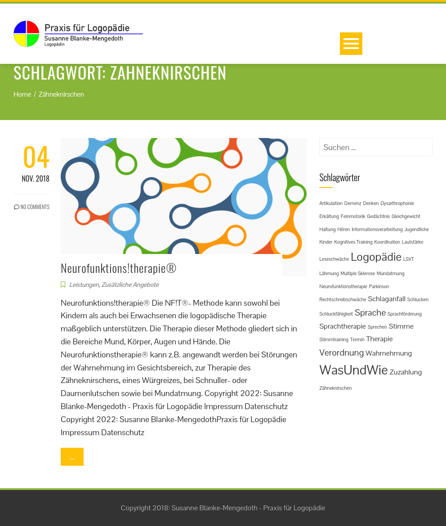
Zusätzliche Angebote (129, 285)
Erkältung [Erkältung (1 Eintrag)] (329, 216)
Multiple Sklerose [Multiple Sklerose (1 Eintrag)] (357, 273)
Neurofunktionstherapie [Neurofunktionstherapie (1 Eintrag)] (343, 286)
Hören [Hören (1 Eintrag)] (343, 229)
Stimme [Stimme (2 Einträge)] (401, 326)
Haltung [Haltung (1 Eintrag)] (327, 229)
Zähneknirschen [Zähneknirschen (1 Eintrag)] (335, 388)
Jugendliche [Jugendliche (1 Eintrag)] (416, 229)
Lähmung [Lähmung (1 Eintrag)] (329, 273)
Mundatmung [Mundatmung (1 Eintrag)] (390, 273)
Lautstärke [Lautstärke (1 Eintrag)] (413, 242)
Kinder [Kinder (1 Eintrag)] (325, 242)
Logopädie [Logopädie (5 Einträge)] (376, 257)
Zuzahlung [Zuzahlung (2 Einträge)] (406, 372)
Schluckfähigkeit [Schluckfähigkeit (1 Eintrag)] (336, 314)
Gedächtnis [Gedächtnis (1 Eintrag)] (378, 216)
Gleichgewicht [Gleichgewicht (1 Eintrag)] (406, 216)
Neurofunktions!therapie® (119, 267)
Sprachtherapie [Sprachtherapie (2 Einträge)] (342, 326)
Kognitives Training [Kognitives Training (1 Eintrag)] (353, 242)
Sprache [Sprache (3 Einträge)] (370, 312)
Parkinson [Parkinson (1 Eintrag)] (379, 286)
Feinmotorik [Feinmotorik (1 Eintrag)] (353, 216)
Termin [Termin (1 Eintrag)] (357, 339)
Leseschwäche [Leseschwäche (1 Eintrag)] (334, 259)
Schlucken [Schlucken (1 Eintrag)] (417, 299)
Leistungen (83, 285)
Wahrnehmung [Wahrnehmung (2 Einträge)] (389, 353)
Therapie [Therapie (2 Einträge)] (379, 338)
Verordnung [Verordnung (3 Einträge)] (341, 352)
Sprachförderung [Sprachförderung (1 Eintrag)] (405, 314)
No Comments (31, 206)
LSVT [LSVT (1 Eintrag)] (408, 259)
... (72, 456)
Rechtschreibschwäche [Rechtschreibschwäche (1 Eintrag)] (342, 299)
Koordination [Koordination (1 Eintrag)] (388, 242)
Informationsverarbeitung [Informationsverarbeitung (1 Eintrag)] (377, 229)
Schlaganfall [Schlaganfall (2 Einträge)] (387, 298)
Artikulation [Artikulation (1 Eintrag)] (331, 203)
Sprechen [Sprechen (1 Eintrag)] (377, 327)
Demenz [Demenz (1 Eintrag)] (352, 203)
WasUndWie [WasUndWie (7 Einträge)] (353, 370)
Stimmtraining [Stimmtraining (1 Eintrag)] (333, 339)
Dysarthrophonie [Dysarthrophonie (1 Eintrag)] (397, 203)
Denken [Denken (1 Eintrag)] (371, 203)
